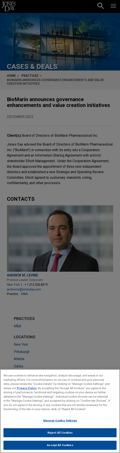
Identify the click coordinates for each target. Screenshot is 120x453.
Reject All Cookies (60, 435)
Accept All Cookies (60, 447)
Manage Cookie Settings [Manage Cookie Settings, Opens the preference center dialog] (60, 423)
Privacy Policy (27, 390)
